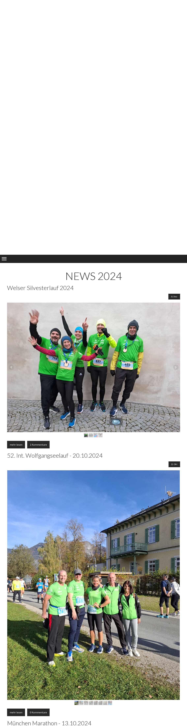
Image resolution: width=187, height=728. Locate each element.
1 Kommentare (38, 444)
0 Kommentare (38, 712)
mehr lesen (16, 444)
